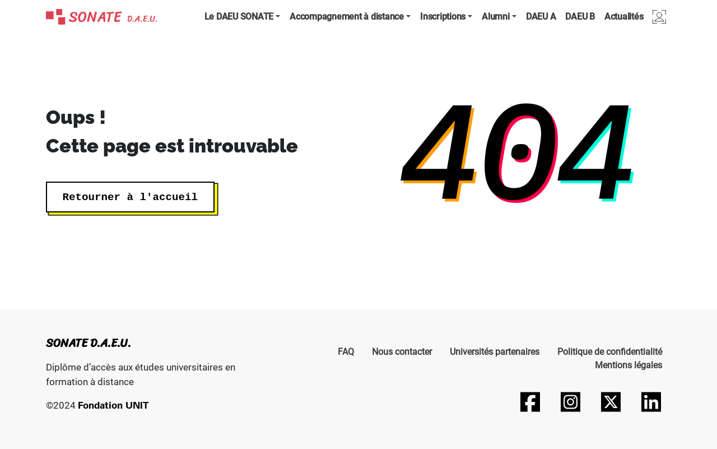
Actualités (624, 16)
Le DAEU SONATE (239, 16)
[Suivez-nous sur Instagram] (570, 402)
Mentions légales (628, 365)
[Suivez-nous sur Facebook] (530, 402)
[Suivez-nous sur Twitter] (610, 402)
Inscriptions (442, 16)
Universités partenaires (494, 351)
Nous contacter (402, 351)
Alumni (496, 16)
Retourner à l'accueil (130, 196)
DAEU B (580, 16)
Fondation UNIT (113, 405)
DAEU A (541, 16)
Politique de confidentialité (609, 351)
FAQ (346, 351)
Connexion (659, 16)
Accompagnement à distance (347, 16)
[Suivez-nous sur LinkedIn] (651, 402)
